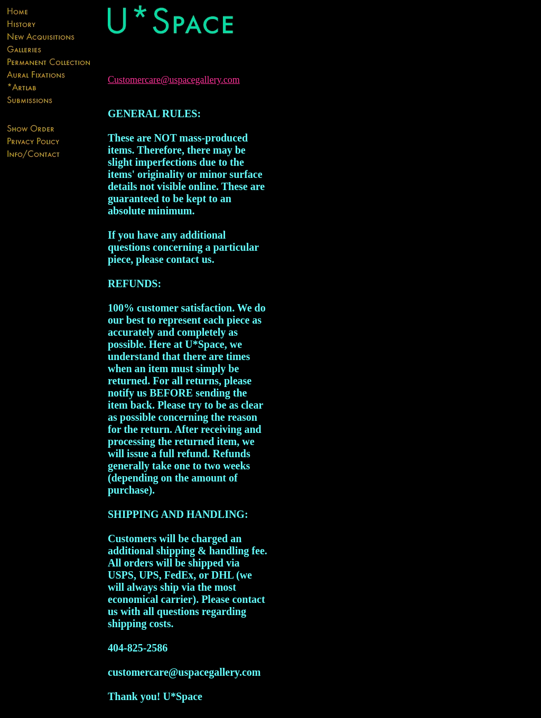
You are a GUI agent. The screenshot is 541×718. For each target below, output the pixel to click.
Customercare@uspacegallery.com (174, 79)
